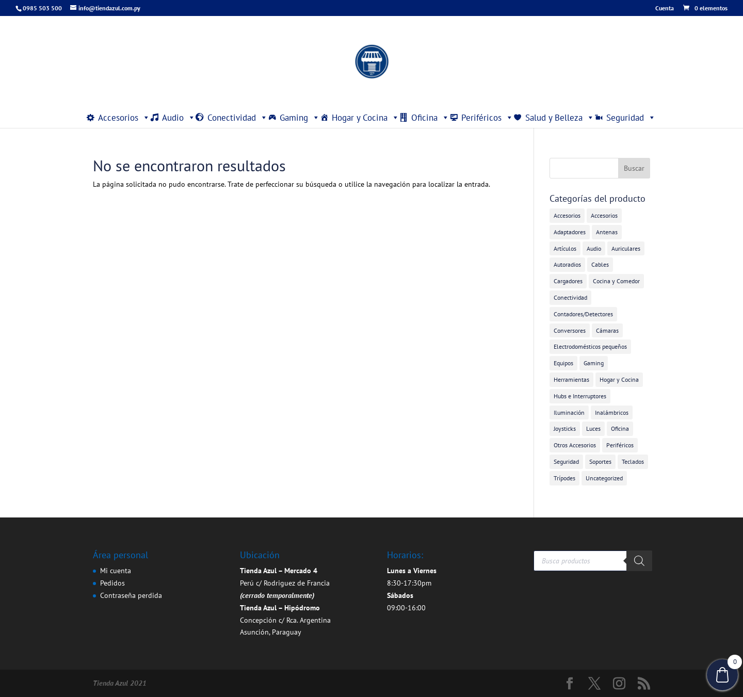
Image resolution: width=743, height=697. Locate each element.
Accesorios (124, 117)
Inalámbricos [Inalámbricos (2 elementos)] (611, 412)
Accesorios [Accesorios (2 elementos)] (604, 215)
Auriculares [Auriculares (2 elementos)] (625, 248)
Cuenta (664, 8)
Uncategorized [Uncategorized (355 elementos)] (604, 478)
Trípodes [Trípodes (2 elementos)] (564, 478)
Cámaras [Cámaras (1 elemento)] (607, 330)
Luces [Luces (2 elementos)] (593, 428)
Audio (179, 117)
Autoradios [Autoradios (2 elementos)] (567, 264)
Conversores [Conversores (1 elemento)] (570, 330)
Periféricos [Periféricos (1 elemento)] (620, 445)
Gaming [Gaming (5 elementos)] (594, 363)
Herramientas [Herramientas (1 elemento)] (571, 379)
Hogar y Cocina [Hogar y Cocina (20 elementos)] (619, 379)
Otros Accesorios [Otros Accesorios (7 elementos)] (575, 445)
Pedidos (112, 583)
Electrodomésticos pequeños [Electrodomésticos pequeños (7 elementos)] (590, 346)
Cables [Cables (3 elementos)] (600, 264)
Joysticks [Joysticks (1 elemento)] (565, 428)
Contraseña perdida (131, 595)
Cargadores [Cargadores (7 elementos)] (568, 281)
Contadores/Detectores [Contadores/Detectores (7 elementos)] (583, 314)
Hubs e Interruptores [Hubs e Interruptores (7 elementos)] (580, 396)
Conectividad (237, 117)
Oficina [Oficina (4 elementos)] (620, 428)
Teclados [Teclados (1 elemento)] (633, 461)
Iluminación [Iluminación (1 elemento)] (569, 412)
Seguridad (631, 117)
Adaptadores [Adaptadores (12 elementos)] (570, 232)
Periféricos (487, 117)
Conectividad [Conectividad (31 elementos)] (570, 297)
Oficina (430, 117)
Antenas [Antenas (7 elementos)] (607, 232)
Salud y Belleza (559, 117)
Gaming (300, 117)
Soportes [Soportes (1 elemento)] (600, 461)
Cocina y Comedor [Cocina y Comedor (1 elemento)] (616, 281)
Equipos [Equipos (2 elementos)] (563, 363)
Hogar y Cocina (365, 117)
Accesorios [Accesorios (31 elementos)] (567, 215)
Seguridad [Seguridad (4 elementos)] (566, 461)
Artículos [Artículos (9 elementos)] (565, 248)
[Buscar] (639, 560)
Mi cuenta (115, 570)
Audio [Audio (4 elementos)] (594, 248)
